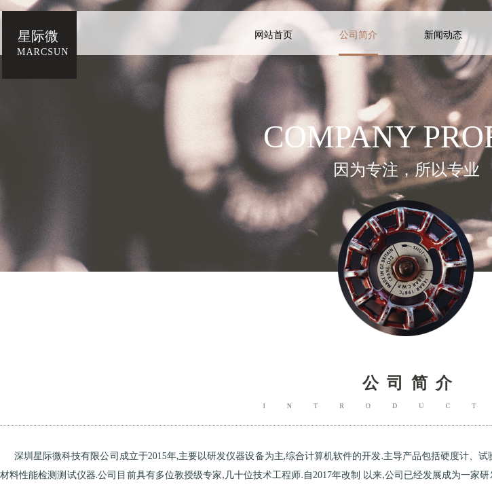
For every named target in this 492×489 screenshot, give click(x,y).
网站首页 (273, 35)
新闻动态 (443, 35)
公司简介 (358, 35)
